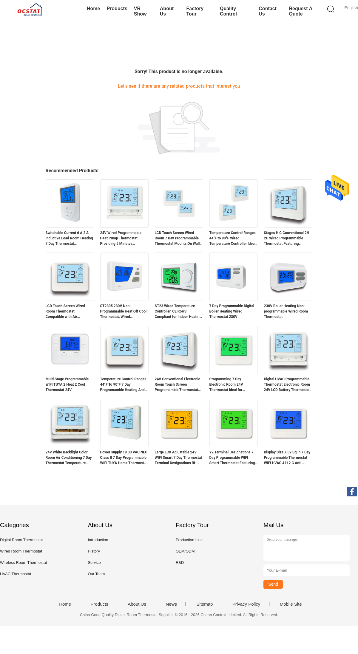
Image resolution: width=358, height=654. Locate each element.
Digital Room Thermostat (21, 540)
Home (93, 8)
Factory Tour (194, 11)
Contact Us (268, 11)
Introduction (98, 540)
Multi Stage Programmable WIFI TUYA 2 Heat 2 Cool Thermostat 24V (67, 384)
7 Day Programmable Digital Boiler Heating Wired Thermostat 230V (231, 311)
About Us (167, 11)
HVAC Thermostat (15, 574)
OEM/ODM (185, 551)
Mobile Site (291, 604)
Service (94, 562)
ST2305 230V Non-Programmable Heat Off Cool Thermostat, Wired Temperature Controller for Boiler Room (123, 311)
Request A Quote (300, 11)
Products (117, 8)
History (94, 551)
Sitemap (204, 604)
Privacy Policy (246, 604)
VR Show (140, 11)
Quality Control (228, 11)
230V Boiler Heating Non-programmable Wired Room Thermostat (286, 311)
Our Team (96, 574)
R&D (180, 562)
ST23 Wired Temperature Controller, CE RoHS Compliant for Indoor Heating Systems (178, 311)
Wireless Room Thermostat (23, 562)
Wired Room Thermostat (21, 551)
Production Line (189, 540)
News (171, 604)
